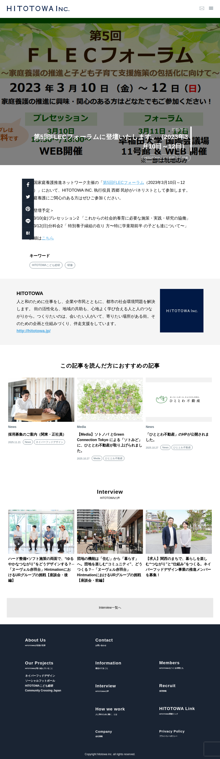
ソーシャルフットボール (40, 680)
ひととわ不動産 (114, 458)
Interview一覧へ (110, 607)
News (28, 442)
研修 (185, 157)
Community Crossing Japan (43, 690)
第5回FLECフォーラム (123, 182)
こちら (48, 238)
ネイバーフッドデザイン (49, 442)
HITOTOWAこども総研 (159, 157)
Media (97, 458)
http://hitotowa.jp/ (34, 331)
